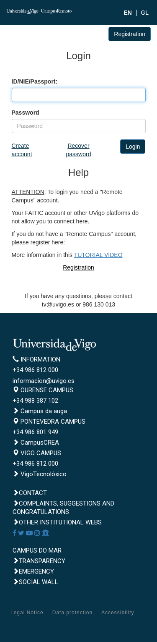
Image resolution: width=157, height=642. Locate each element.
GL (145, 12)
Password (25, 112)
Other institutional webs (57, 522)
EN (127, 12)
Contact (30, 493)
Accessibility (117, 613)
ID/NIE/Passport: (35, 81)
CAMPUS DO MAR (37, 550)
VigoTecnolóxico (40, 474)
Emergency (33, 571)
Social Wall (35, 582)
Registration (129, 34)
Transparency (39, 561)
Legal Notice (27, 613)
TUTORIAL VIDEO (98, 255)
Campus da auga (40, 411)
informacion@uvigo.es (44, 381)
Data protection (72, 613)
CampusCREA (36, 442)
